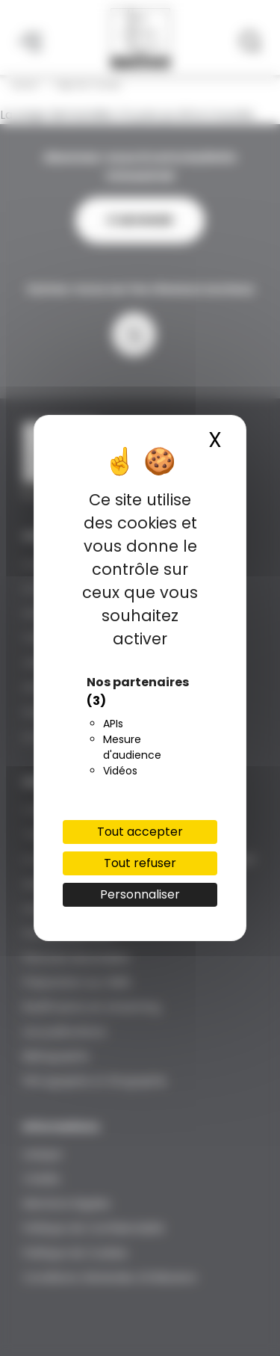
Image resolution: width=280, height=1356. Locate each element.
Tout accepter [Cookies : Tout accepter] (140, 831)
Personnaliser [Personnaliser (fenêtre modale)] (140, 894)
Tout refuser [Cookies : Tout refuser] (140, 863)
